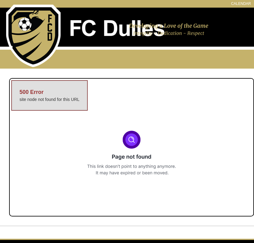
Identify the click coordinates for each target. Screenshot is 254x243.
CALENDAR (241, 4)
